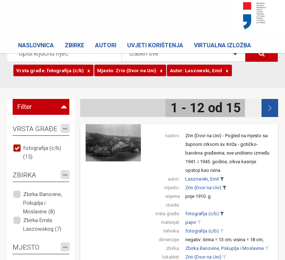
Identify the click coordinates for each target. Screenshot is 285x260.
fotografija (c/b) (202, 213)
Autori (105, 45)
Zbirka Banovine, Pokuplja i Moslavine (224, 248)
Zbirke (74, 45)
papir (190, 222)
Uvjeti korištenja (155, 45)
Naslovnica (36, 45)
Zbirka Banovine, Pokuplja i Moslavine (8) (42, 203)
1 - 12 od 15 (205, 108)
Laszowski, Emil (202, 179)
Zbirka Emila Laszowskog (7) (42, 224)
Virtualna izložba (222, 45)
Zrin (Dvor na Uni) (203, 187)
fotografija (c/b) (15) (42, 152)
